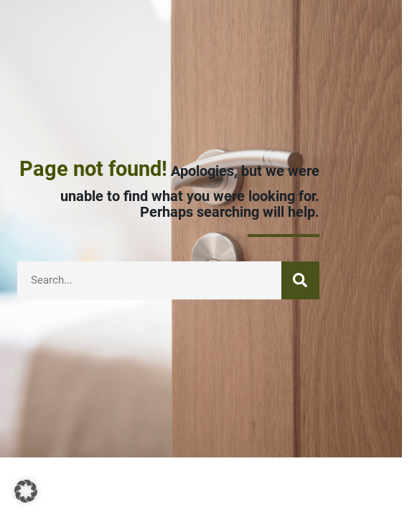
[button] (26, 491)
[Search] (300, 281)
